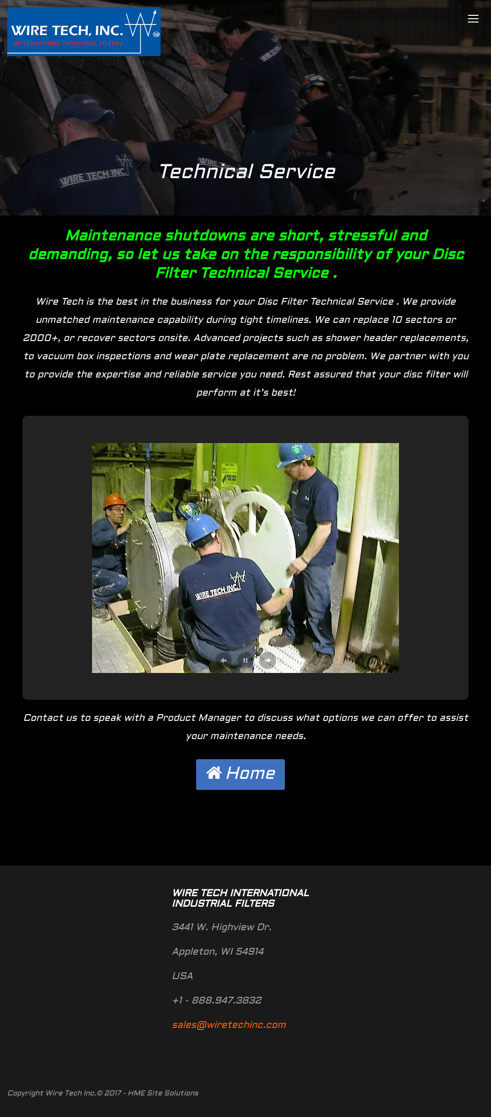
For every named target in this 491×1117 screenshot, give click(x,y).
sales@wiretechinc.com (229, 1025)
